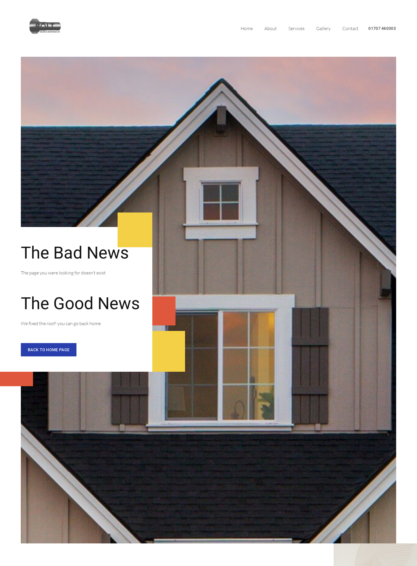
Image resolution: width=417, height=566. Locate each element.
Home (247, 28)
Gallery (323, 28)
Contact (350, 28)
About (270, 28)
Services (296, 28)
